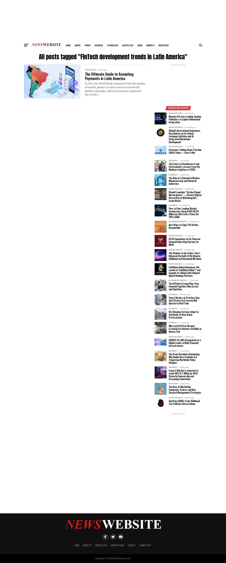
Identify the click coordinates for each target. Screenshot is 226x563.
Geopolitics (127, 45)
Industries (163, 45)
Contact (132, 545)
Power (88, 45)
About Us (87, 545)
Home (68, 45)
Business (99, 45)
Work (139, 45)
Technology (112, 45)
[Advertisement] (113, 21)
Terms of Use (101, 545)
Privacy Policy (117, 545)
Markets (150, 45)
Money (77, 45)
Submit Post (145, 545)
